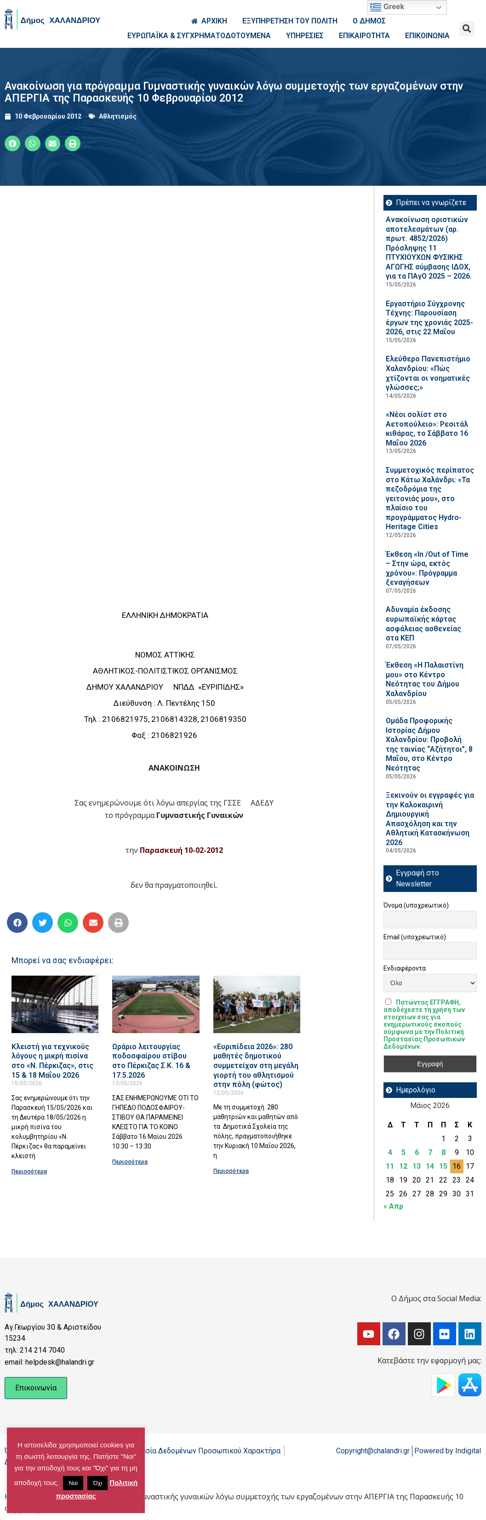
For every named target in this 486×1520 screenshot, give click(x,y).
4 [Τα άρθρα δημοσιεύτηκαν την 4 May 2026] (390, 1152)
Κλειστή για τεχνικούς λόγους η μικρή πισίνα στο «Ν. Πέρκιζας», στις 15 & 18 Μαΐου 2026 (52, 1061)
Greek (387, 7)
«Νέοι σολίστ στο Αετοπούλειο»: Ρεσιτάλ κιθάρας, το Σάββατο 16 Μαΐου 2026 (427, 428)
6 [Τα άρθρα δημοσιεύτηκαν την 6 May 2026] (417, 1152)
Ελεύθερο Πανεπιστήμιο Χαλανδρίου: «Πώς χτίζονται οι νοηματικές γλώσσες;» (428, 373)
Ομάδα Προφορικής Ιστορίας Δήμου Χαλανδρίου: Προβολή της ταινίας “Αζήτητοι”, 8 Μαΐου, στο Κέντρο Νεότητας (429, 744)
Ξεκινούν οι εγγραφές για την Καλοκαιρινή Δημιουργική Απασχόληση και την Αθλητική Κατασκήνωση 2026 (430, 819)
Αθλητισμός (118, 116)
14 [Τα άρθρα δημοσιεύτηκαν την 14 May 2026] (430, 1166)
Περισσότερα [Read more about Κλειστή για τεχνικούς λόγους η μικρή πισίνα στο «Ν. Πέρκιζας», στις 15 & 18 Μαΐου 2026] (29, 1171)
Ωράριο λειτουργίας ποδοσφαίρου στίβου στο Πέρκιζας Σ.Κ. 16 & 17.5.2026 (151, 1061)
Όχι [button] (97, 1483)
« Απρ (393, 1206)
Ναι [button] (73, 1483)
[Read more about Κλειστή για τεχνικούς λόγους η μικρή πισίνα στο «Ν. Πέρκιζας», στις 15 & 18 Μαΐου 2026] (54, 1004)
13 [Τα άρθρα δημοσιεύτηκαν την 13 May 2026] (416, 1166)
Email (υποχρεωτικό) (414, 937)
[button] (467, 28)
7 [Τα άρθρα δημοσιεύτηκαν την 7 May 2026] (430, 1152)
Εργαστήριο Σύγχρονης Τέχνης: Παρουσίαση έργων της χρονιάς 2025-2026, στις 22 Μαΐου (429, 318)
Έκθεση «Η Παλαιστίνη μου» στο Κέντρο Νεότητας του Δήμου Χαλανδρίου (424, 679)
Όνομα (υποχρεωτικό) (416, 905)
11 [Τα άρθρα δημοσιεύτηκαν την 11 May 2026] (390, 1166)
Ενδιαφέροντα (404, 968)
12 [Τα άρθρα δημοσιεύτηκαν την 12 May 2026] (403, 1166)
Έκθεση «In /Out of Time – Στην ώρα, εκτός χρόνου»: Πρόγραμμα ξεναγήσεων (427, 568)
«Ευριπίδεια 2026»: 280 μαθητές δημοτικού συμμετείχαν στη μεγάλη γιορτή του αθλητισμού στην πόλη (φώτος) (255, 1065)
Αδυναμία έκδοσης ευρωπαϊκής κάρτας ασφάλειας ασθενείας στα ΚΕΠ (423, 623)
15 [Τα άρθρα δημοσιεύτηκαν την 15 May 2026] (443, 1166)
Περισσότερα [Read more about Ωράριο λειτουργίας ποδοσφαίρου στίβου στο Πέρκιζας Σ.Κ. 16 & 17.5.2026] (130, 1162)
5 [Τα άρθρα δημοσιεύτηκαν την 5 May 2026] (403, 1152)
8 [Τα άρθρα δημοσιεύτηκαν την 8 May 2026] (443, 1152)
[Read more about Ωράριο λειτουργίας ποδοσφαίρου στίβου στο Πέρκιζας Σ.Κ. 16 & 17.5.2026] (155, 1004)
